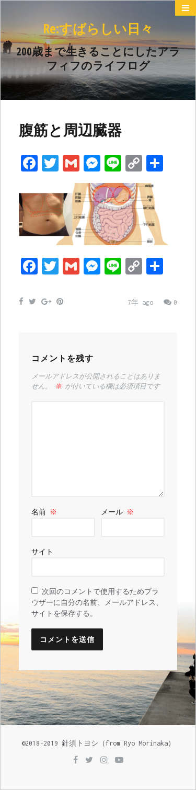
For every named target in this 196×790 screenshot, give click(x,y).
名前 (44, 512)
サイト (42, 552)
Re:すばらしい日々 (98, 28)
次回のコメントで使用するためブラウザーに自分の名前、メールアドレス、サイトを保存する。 (97, 602)
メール (117, 512)
